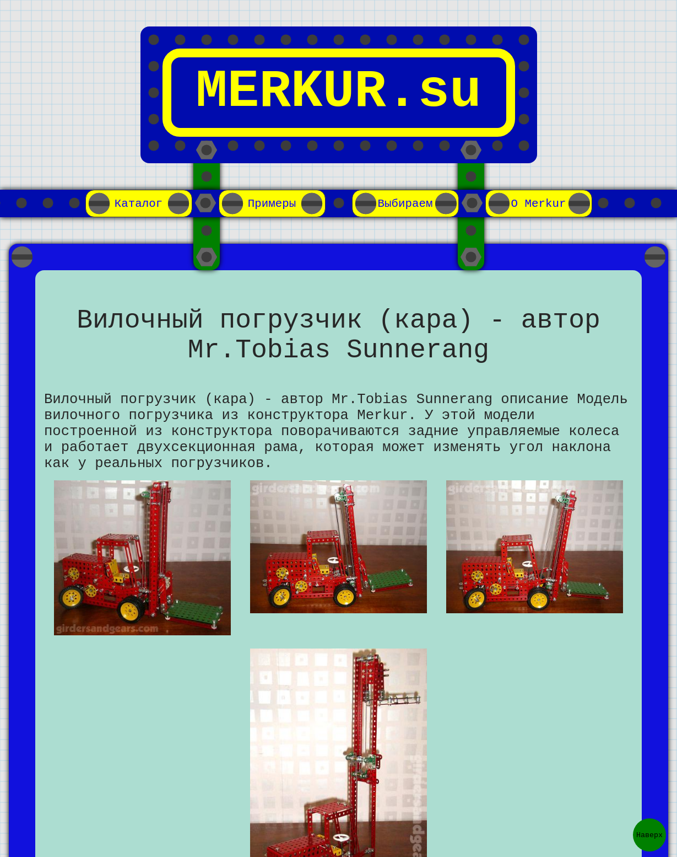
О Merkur (539, 203)
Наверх (649, 835)
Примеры (272, 203)
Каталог (139, 203)
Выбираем (405, 203)
